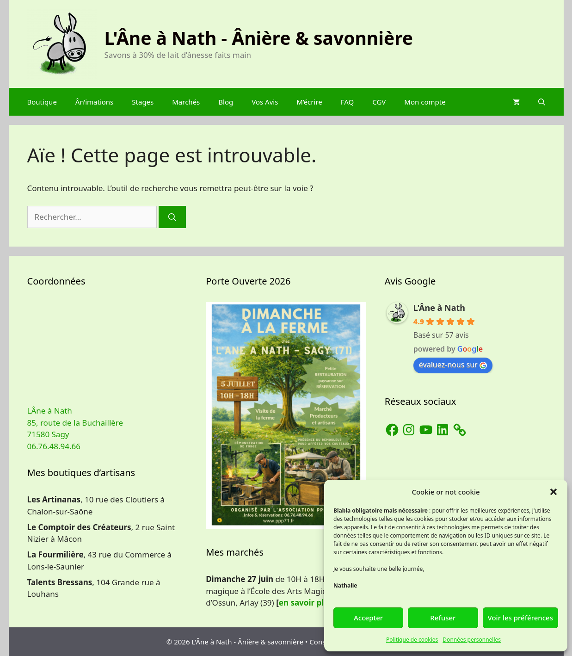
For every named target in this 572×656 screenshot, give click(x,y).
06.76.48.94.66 (53, 446)
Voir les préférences (520, 617)
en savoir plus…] (310, 602)
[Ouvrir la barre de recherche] (541, 102)
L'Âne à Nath (439, 307)
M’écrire (309, 101)
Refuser (442, 617)
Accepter (368, 617)
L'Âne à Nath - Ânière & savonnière (259, 37)
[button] (553, 491)
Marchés (186, 101)
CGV (379, 101)
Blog (225, 101)
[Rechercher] (172, 217)
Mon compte (424, 101)
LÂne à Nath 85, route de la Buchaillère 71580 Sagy (75, 422)
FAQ (347, 101)
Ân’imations (94, 101)
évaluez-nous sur (453, 364)
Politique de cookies (412, 640)
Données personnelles (472, 640)
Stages (143, 101)
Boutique (42, 101)
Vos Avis (265, 101)
